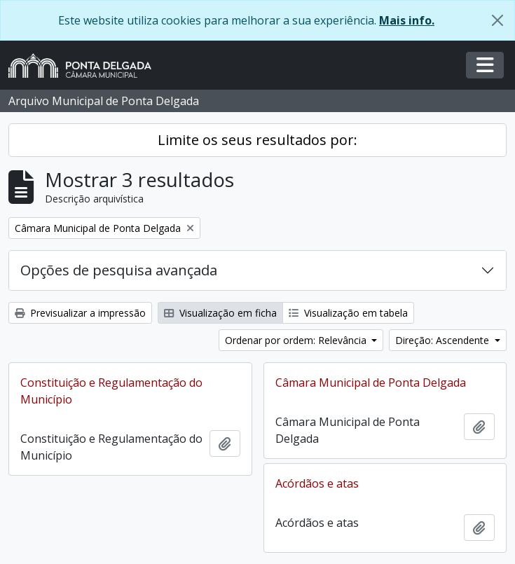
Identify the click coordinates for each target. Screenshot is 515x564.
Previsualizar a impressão (80, 312)
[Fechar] (497, 20)
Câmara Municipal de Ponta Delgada (370, 382)
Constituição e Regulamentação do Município (111, 391)
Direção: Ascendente (443, 340)
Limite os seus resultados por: (257, 139)
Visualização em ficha (220, 312)
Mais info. (406, 20)
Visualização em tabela (348, 312)
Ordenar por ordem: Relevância (297, 340)
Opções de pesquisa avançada (118, 270)
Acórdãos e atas (317, 483)
